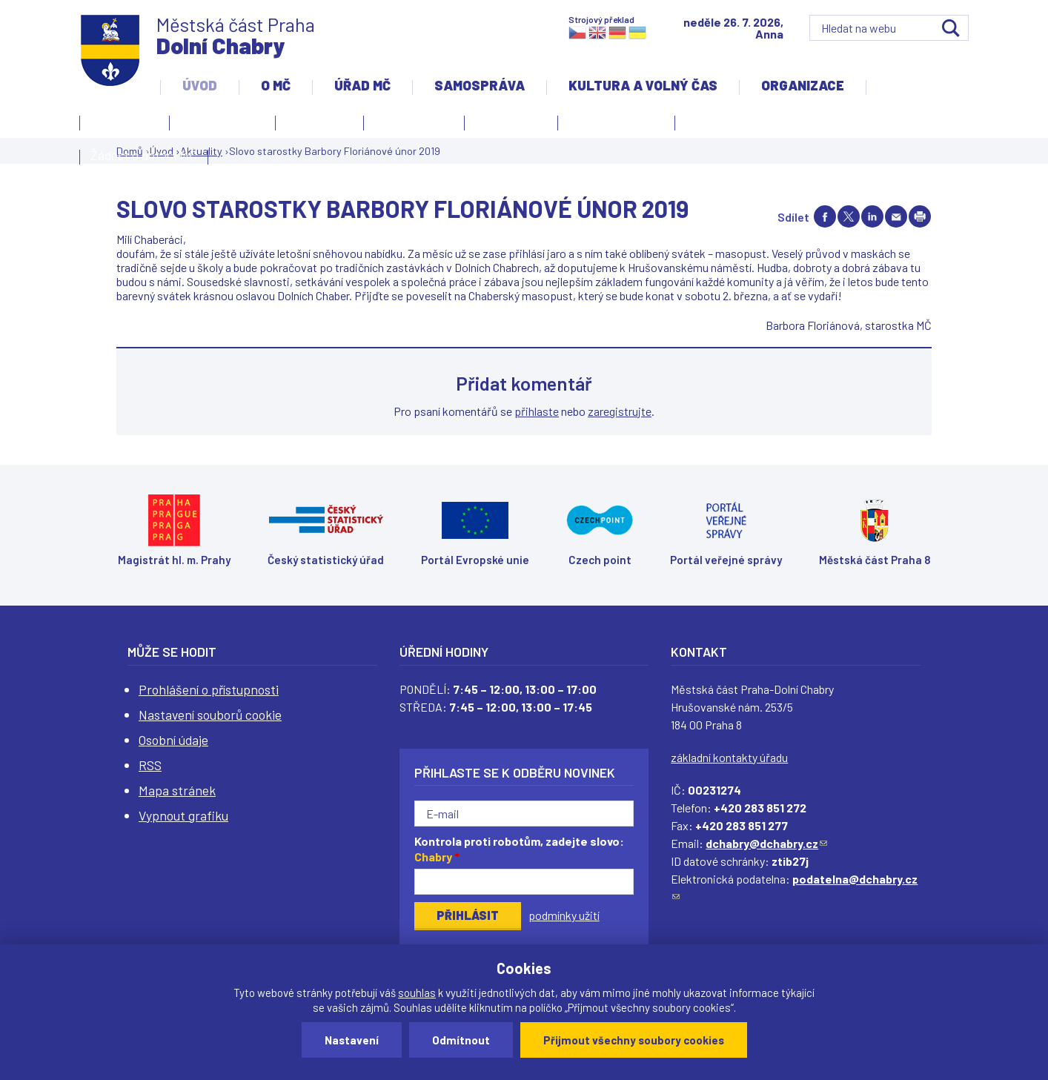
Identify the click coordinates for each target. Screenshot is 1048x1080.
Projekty (713, 125)
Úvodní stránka (222, 121)
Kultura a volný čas (642, 85)
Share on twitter (849, 216)
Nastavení (352, 1040)
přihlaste (536, 411)
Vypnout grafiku (183, 815)
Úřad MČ (362, 85)
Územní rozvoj (612, 125)
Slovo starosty (414, 121)
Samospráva (479, 85)
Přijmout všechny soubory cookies (633, 1040)
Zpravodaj (507, 125)
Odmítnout (461, 1040)
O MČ (276, 85)
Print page (920, 216)
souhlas (417, 992)
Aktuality (316, 125)
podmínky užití (564, 915)
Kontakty (121, 125)
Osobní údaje (173, 740)
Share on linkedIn (872, 216)
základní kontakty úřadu (729, 757)
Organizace (802, 85)
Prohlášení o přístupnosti (209, 689)
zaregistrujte (619, 411)
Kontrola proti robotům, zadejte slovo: (519, 849)
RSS (150, 765)
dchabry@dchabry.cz (766, 843)
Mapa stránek (177, 790)
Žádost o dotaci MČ (143, 155)
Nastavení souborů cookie (210, 714)
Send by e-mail (896, 216)
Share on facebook (825, 216)
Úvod (199, 85)
